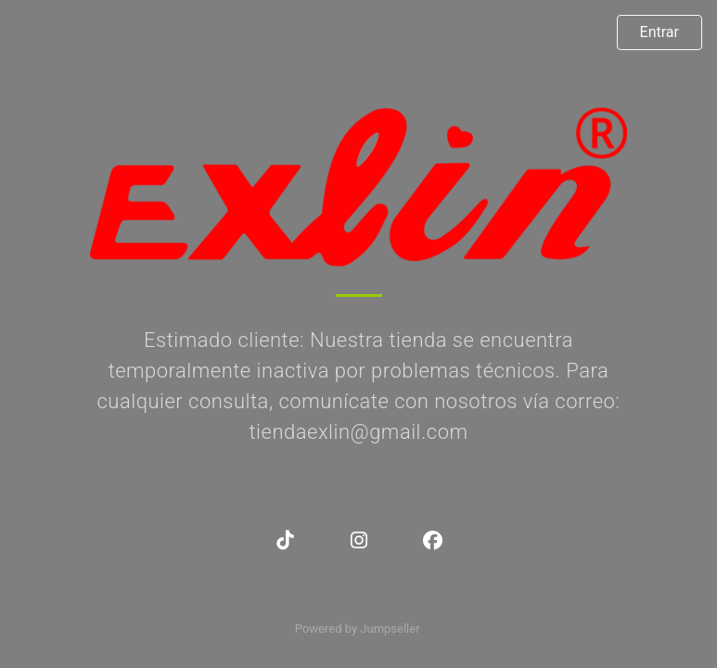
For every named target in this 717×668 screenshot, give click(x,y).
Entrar (659, 32)
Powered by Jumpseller (357, 629)
